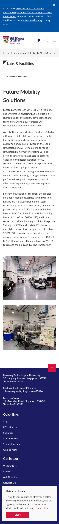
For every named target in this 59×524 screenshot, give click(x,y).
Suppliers (8, 432)
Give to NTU (10, 449)
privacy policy (41, 508)
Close (17, 514)
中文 (5, 421)
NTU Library (10, 427)
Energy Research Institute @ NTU (29, 52)
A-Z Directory (11, 477)
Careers (7, 471)
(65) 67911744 (15, 381)
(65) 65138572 (15, 404)
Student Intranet (12, 444)
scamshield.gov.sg (32, 20)
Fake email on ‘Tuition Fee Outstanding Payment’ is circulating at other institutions (27, 12)
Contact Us (9, 482)
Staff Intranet (10, 438)
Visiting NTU (10, 465)
